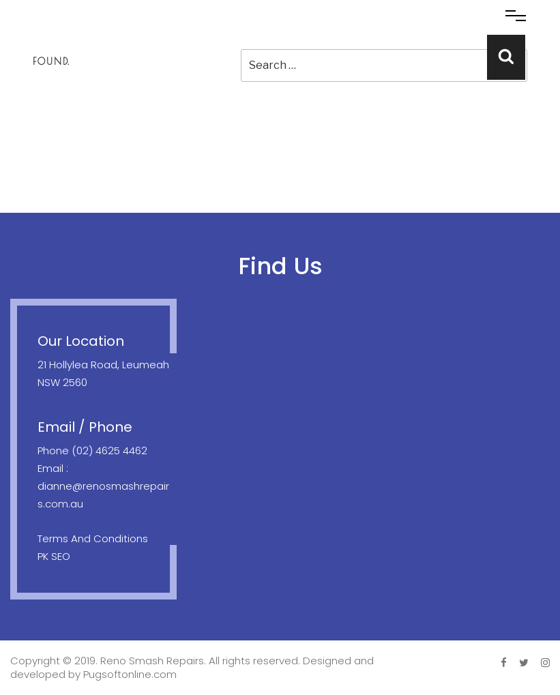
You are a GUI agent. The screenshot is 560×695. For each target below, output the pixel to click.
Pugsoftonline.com (130, 674)
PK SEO (54, 556)
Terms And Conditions (93, 538)
